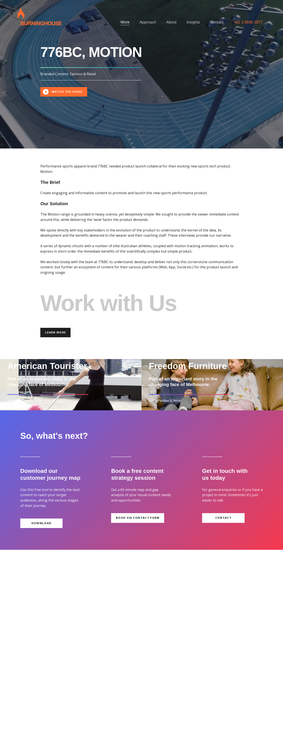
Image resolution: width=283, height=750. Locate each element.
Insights (193, 22)
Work (125, 22)
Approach (148, 22)
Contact (216, 22)
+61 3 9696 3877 (248, 22)
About (171, 22)
